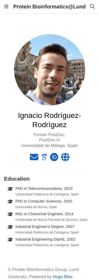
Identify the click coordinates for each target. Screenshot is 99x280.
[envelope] (34, 158)
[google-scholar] (44, 158)
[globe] (65, 158)
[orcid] (54, 158)
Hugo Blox (63, 276)
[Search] (92, 7)
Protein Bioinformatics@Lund (49, 7)
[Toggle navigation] (6, 6)
